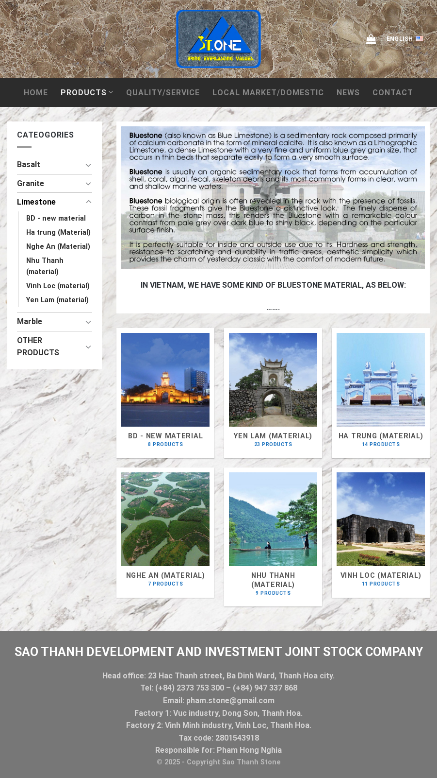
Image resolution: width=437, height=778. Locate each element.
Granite (30, 183)
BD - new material (56, 218)
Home (36, 92)
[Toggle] (89, 165)
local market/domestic (268, 92)
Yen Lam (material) (57, 300)
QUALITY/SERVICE (163, 92)
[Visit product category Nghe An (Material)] (165, 532)
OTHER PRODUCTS (38, 347)
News (348, 92)
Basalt (28, 164)
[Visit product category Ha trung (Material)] (381, 393)
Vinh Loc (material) (58, 286)
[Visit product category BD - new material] (165, 393)
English (408, 39)
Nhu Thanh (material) (45, 266)
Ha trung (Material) (58, 232)
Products (87, 92)
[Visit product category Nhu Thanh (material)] (273, 536)
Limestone (36, 202)
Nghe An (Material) (58, 246)
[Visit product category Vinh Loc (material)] (381, 532)
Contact (392, 92)
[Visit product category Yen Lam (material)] (273, 393)
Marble (29, 321)
